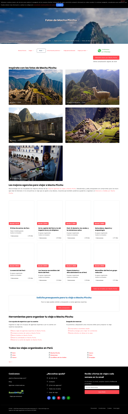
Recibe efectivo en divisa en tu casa (80, 333)
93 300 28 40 (53, 378)
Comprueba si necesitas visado (79, 328)
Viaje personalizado (69, 50)
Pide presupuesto (64, 308)
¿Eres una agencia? (55, 385)
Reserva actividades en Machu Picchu (23, 337)
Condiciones (102, 408)
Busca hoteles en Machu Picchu (21, 335)
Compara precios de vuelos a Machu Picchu (25, 333)
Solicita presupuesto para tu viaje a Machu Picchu (64, 297)
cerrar (123, 1)
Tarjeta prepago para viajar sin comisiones (82, 331)
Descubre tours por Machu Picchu (106, 57)
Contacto (52, 382)
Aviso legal (116, 408)
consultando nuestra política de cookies (45, 5)
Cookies (109, 408)
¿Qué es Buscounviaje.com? (17, 378)
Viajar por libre (82, 50)
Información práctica (53, 50)
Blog (10, 382)
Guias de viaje (53, 392)
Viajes (30, 50)
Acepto (60, 5)
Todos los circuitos (55, 389)
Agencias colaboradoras (17, 385)
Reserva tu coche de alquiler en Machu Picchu (26, 340)
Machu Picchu (22, 50)
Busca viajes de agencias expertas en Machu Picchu (27, 331)
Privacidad (94, 408)
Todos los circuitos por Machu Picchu (105, 289)
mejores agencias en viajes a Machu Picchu (62, 188)
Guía (40, 50)
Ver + (10, 362)
